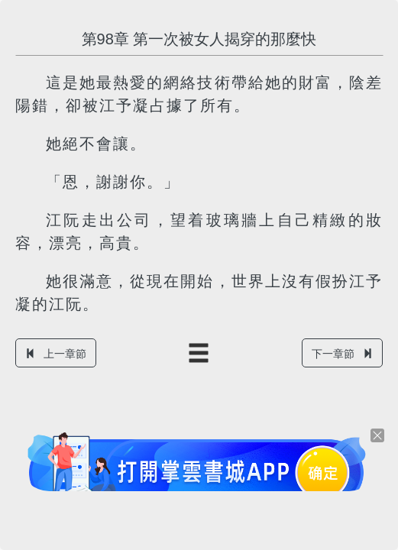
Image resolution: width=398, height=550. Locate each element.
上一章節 (55, 354)
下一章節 (342, 354)
